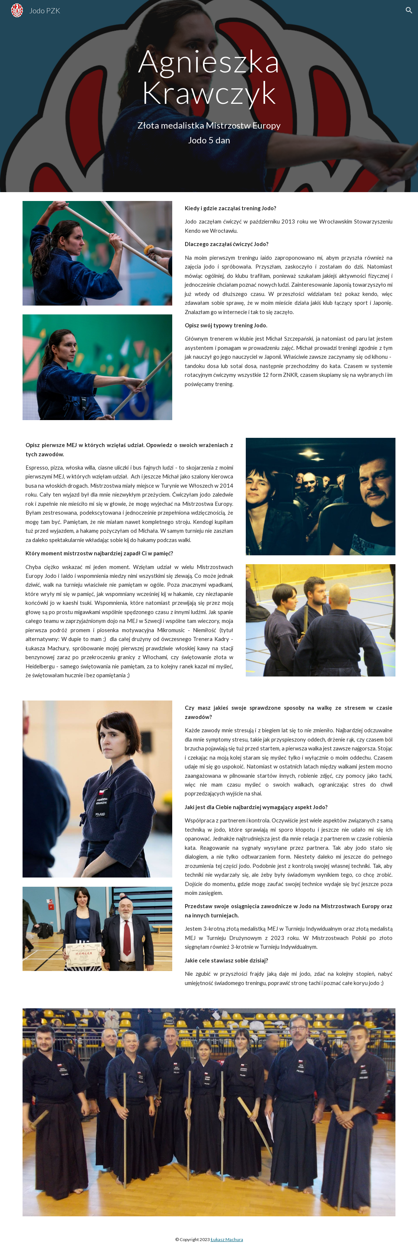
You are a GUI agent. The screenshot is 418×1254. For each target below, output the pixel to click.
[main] (209, 76)
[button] (409, 10)
